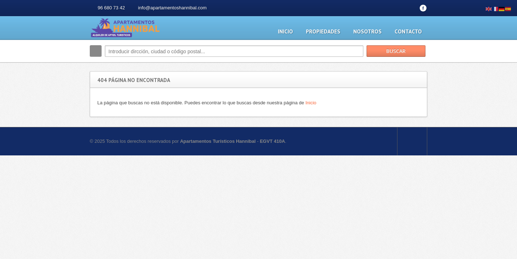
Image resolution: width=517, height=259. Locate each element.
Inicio (285, 31)
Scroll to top (412, 141)
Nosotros (367, 31)
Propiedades (323, 31)
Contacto (408, 31)
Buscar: (96, 51)
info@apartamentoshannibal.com (172, 7)
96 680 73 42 (111, 7)
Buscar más (419, 66)
